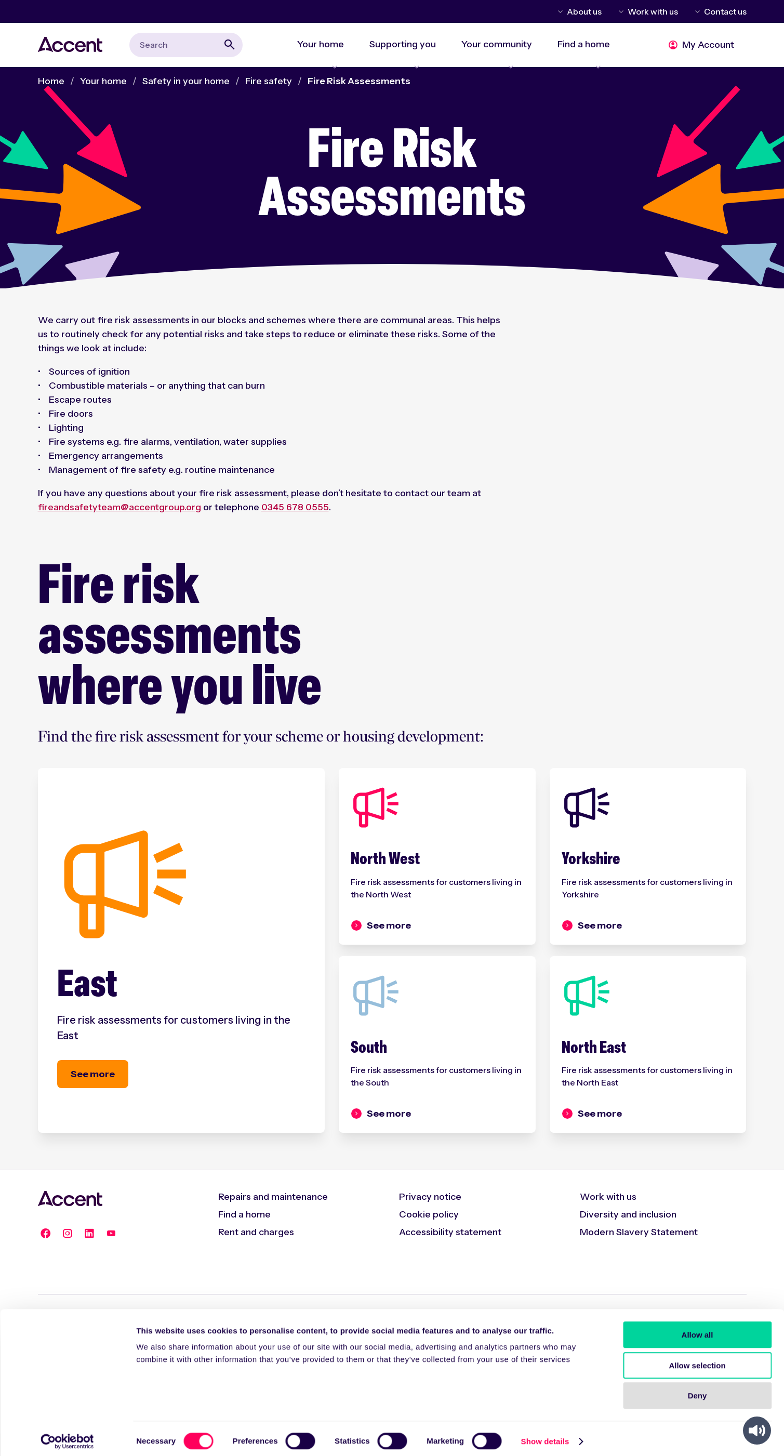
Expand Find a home (582, 60)
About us (584, 11)
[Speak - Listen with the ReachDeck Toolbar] (757, 1431)
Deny (697, 1389)
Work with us (653, 11)
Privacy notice (430, 1219)
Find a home (244, 1236)
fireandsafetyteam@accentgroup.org (119, 513)
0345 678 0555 (295, 513)
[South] (437, 1063)
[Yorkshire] (648, 866)
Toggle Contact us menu (695, 11)
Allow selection (697, 1359)
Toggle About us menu (558, 11)
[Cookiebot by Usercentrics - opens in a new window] (67, 1436)
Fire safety (268, 86)
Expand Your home (298, 60)
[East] (181, 964)
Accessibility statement (450, 1254)
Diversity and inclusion (628, 1236)
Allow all (697, 1329)
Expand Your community (488, 60)
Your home (103, 86)
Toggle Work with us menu (619, 11)
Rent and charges (256, 1254)
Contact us (725, 11)
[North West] (437, 866)
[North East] (648, 1063)
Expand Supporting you (387, 60)
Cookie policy (429, 1236)
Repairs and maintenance (273, 1219)
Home (51, 86)
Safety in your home (186, 86)
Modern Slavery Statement (639, 1254)
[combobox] (186, 47)
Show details (545, 1435)
